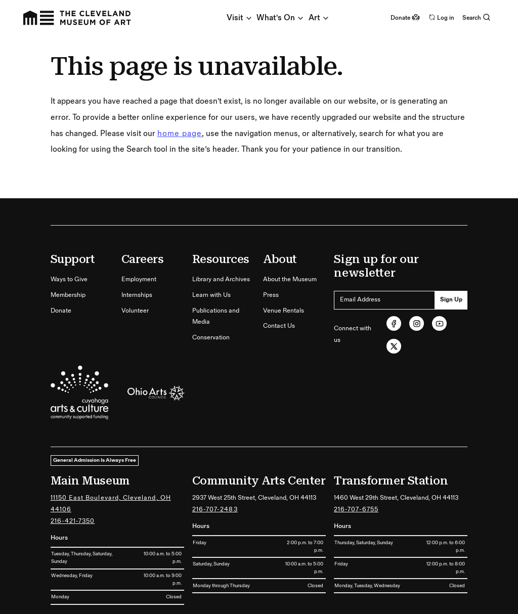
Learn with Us (211, 295)
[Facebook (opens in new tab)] (393, 323)
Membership (68, 295)
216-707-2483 (215, 509)
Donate (61, 311)
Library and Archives (221, 279)
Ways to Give (69, 279)
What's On (280, 18)
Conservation (211, 337)
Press (271, 295)
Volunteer (135, 311)
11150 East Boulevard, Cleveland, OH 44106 (111, 503)
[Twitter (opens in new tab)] (393, 346)
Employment (138, 279)
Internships (136, 295)
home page (179, 134)
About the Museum (290, 279)
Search (476, 18)
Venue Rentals (283, 311)
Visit (240, 18)
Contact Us (279, 326)
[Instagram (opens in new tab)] (416, 323)
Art (319, 18)
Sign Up (451, 299)
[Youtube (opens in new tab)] (439, 323)
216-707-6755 (356, 509)
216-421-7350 (73, 521)
